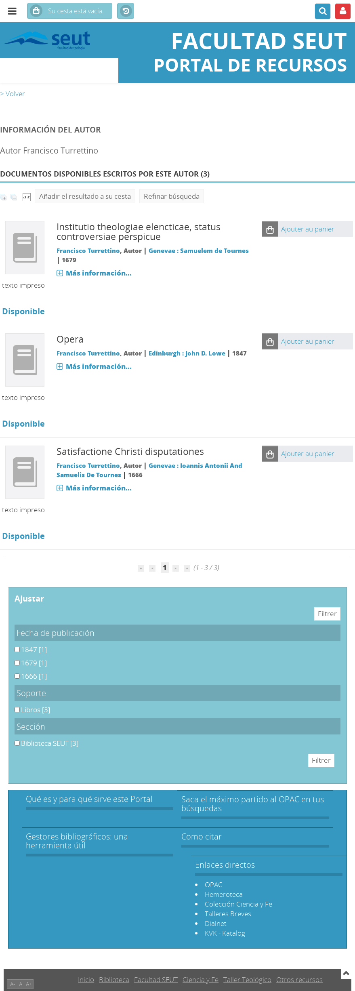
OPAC (214, 884)
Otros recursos (299, 979)
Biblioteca (114, 979)
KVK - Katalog (225, 933)
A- (12, 984)
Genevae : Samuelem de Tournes (199, 250)
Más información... (99, 273)
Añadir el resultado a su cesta (85, 196)
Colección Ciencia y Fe (238, 904)
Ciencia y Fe (200, 979)
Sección (31, 726)
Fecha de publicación (56, 632)
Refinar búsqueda (172, 196)
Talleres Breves (228, 913)
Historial (126, 11)
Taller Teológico (247, 979)
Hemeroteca (224, 894)
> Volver (12, 93)
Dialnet (216, 923)
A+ (29, 984)
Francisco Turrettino (88, 250)
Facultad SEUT (156, 979)
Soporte (31, 693)
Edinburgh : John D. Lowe (187, 353)
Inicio (86, 979)
